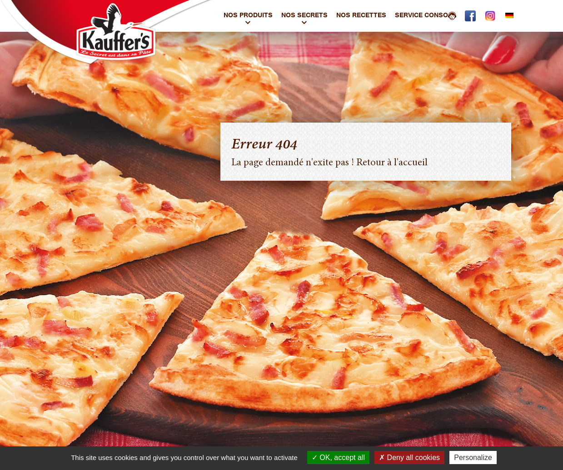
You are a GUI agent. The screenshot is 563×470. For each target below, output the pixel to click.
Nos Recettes (361, 16)
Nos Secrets (304, 16)
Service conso (425, 16)
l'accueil (411, 163)
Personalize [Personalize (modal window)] (473, 457)
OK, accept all (338, 457)
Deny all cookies (409, 457)
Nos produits (248, 16)
